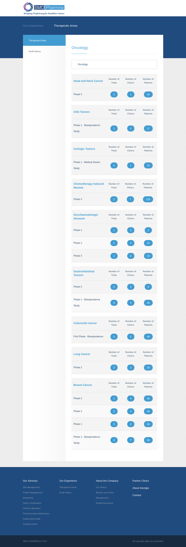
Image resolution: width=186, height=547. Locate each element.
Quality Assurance (104, 503)
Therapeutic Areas (66, 25)
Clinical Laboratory (32, 508)
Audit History (35, 51)
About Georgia (140, 488)
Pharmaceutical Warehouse (36, 513)
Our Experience (37, 25)
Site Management (31, 487)
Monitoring (28, 498)
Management (102, 498)
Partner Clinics (140, 480)
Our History (101, 487)
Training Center (30, 524)
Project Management (33, 492)
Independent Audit (31, 519)
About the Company (107, 480)
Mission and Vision (105, 492)
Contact (136, 495)
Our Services (30, 480)
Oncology (114, 64)
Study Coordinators (32, 503)
